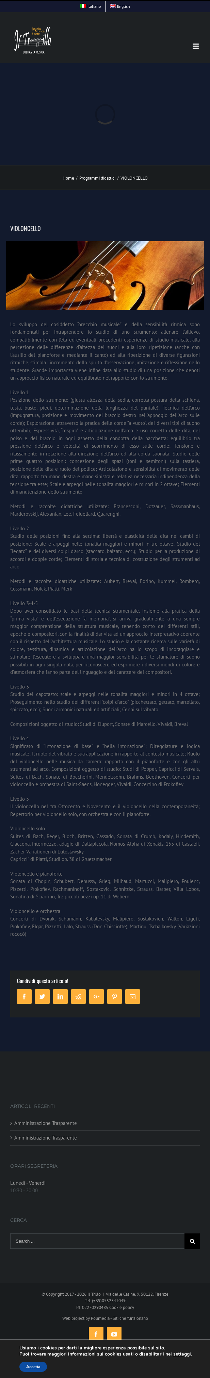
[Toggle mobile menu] (196, 46)
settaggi (182, 1354)
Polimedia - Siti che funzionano (119, 1318)
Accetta (33, 1366)
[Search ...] (97, 1241)
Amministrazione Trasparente (45, 1123)
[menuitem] (90, 6)
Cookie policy (121, 1307)
